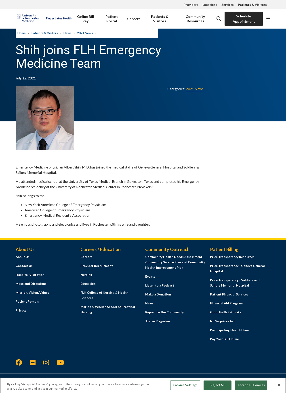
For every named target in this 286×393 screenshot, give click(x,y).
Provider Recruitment (96, 266)
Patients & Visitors (252, 4)
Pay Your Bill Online (224, 339)
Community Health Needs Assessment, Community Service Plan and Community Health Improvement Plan (175, 262)
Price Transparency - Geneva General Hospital (237, 268)
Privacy (21, 310)
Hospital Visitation (30, 275)
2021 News (195, 89)
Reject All (217, 387)
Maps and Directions (31, 283)
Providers (191, 4)
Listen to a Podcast (159, 285)
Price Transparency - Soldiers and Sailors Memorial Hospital (235, 282)
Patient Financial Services (229, 294)
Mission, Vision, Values (32, 292)
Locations (209, 4)
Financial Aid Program (226, 303)
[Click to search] (219, 19)
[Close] (279, 387)
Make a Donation (158, 294)
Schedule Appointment (244, 18)
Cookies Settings (185, 387)
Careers (133, 16)
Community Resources (195, 17)
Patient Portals (27, 301)
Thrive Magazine (157, 321)
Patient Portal (111, 17)
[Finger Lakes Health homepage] (44, 19)
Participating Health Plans (229, 330)
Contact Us (24, 266)
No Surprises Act (222, 321)
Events (150, 276)
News (149, 303)
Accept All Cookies (251, 387)
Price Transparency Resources (232, 257)
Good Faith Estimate (225, 312)
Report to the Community (164, 312)
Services (227, 4)
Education (88, 283)
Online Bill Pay (85, 17)
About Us (22, 257)
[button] (268, 19)
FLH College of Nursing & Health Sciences (104, 295)
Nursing (86, 275)
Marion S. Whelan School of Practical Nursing (107, 309)
